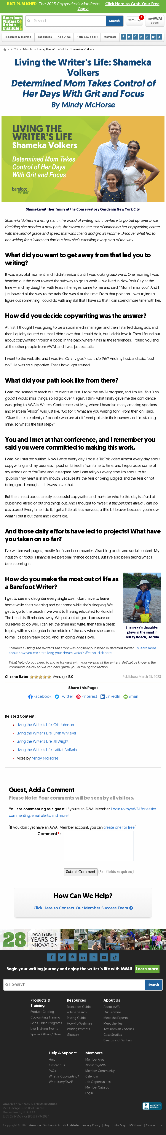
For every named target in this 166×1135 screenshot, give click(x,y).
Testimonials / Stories (119, 1029)
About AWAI (112, 1007)
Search (114, 21)
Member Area (94, 1060)
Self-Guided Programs (46, 1023)
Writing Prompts (78, 1029)
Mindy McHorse (45, 758)
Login (89, 1093)
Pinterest (89, 696)
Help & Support (87, 37)
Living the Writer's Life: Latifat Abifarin (46, 749)
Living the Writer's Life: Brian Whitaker (46, 733)
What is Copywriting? (64, 1076)
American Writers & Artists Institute (54, 1125)
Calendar (91, 1076)
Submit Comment (80, 871)
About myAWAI (95, 1065)
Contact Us (57, 1065)
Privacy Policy (91, 1125)
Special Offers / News (45, 1034)
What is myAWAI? (61, 1082)
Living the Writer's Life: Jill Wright (42, 741)
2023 (15, 49)
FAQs (52, 1071)
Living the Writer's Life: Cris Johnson (45, 724)
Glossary (73, 1035)
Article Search (77, 1012)
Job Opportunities (97, 1082)
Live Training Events (44, 1029)
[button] (134, 21)
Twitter (66, 696)
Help (52, 1060)
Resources (44, 37)
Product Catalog (42, 1012)
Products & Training (18, 37)
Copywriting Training (45, 1017)
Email (133, 696)
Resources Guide (79, 1007)
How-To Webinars (79, 1024)
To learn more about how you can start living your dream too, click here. (82, 650)
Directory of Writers (118, 1040)
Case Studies (113, 1035)
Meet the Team (114, 1024)
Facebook (42, 696)
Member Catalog (97, 1088)
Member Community (100, 1071)
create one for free (119, 827)
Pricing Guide (76, 1018)
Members (110, 37)
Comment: (49, 834)
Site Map (120, 1125)
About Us (64, 37)
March (28, 49)
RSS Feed (135, 1125)
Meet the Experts (116, 1018)
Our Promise (112, 1012)
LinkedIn (113, 696)
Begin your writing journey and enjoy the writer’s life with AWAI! (83, 969)
